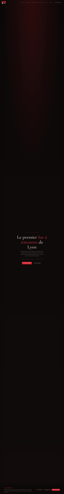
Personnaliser (47, 489)
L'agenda (28, 2)
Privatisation (41, 2)
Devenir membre (58, 2)
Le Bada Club (34, 2)
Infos (46, 2)
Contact (51, 2)
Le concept (22, 2)
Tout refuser (39, 489)
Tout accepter (56, 489)
